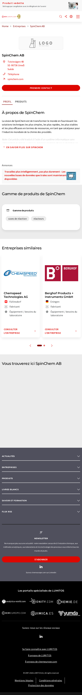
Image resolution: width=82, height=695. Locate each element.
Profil (7, 101)
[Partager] (66, 17)
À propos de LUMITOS (39, 655)
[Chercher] (60, 17)
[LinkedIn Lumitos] (41, 636)
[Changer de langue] (71, 17)
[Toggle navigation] (78, 17)
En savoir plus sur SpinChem (22, 147)
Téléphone (10, 74)
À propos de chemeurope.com (41, 661)
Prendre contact (41, 88)
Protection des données (41, 685)
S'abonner (41, 559)
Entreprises (9, 467)
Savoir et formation (14, 500)
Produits (21, 101)
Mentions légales (24, 680)
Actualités (8, 456)
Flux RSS (7, 511)
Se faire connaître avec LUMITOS (39, 649)
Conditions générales (50, 680)
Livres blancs (10, 489)
